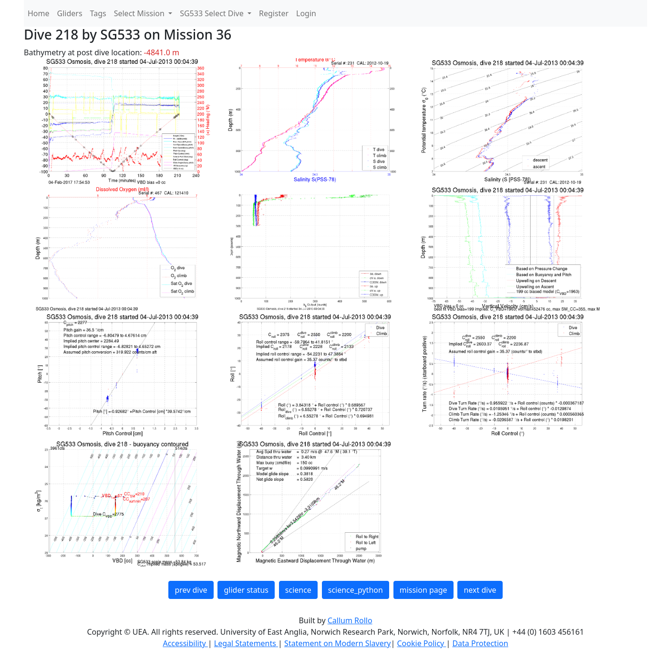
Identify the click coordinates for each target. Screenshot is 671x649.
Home (39, 13)
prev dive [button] (191, 590)
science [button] (298, 590)
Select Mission (140, 13)
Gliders (70, 13)
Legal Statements (246, 643)
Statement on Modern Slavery (337, 643)
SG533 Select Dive (213, 13)
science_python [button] (355, 590)
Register (274, 13)
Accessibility (185, 643)
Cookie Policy (421, 643)
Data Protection (480, 643)
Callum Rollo (350, 620)
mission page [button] (423, 590)
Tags (98, 13)
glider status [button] (246, 590)
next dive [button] (480, 590)
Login (306, 13)
